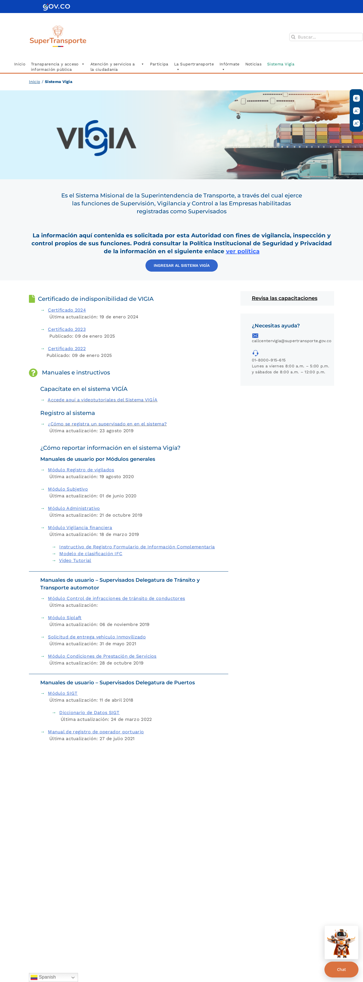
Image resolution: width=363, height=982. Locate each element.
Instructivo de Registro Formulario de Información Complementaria (137, 546)
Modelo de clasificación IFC (90, 553)
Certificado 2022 (67, 348)
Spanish (43, 977)
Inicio (34, 81)
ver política (242, 251)
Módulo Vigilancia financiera (80, 527)
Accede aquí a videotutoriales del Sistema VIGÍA (102, 399)
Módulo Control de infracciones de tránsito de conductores (116, 598)
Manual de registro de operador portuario (96, 731)
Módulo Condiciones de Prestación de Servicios (102, 656)
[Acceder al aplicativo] (181, 265)
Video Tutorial (75, 560)
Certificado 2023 (67, 329)
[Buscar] (293, 37)
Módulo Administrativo (74, 508)
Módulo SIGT (62, 693)
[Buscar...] (326, 37)
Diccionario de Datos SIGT (89, 712)
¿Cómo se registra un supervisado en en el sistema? (107, 424)
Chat (341, 969)
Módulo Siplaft (64, 617)
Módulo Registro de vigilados (81, 469)
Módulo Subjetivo (68, 489)
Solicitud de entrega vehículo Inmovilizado (97, 637)
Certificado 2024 (67, 310)
